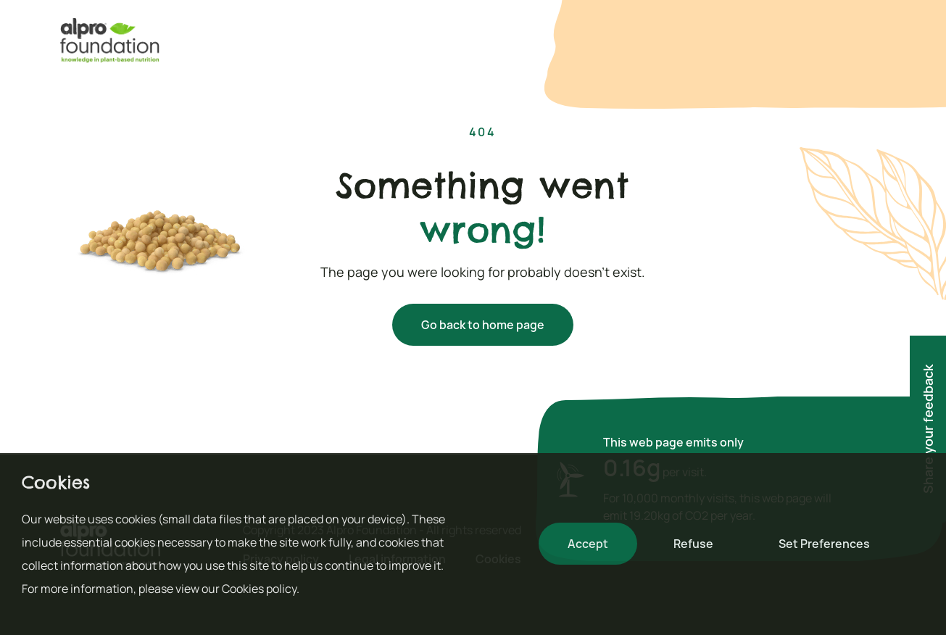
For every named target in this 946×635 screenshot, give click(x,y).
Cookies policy (259, 589)
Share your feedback (928, 429)
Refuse (693, 544)
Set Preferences (824, 544)
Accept (588, 544)
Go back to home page (482, 325)
